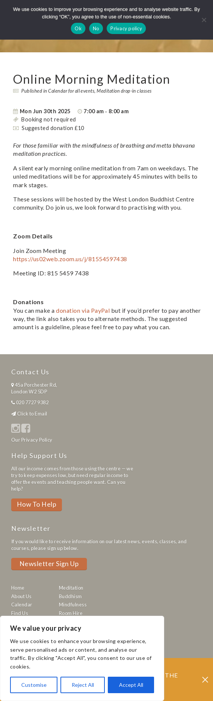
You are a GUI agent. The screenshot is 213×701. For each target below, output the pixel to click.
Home (18, 588)
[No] (203, 20)
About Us (21, 596)
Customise (34, 685)
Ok (78, 28)
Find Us (19, 613)
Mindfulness (73, 605)
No (96, 28)
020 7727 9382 (32, 402)
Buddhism (70, 596)
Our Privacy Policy (32, 440)
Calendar (21, 605)
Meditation (71, 588)
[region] (82, 658)
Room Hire (70, 613)
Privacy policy (126, 28)
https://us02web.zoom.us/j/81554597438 (70, 258)
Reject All (83, 685)
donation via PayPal (83, 310)
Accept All (131, 685)
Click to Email (32, 414)
